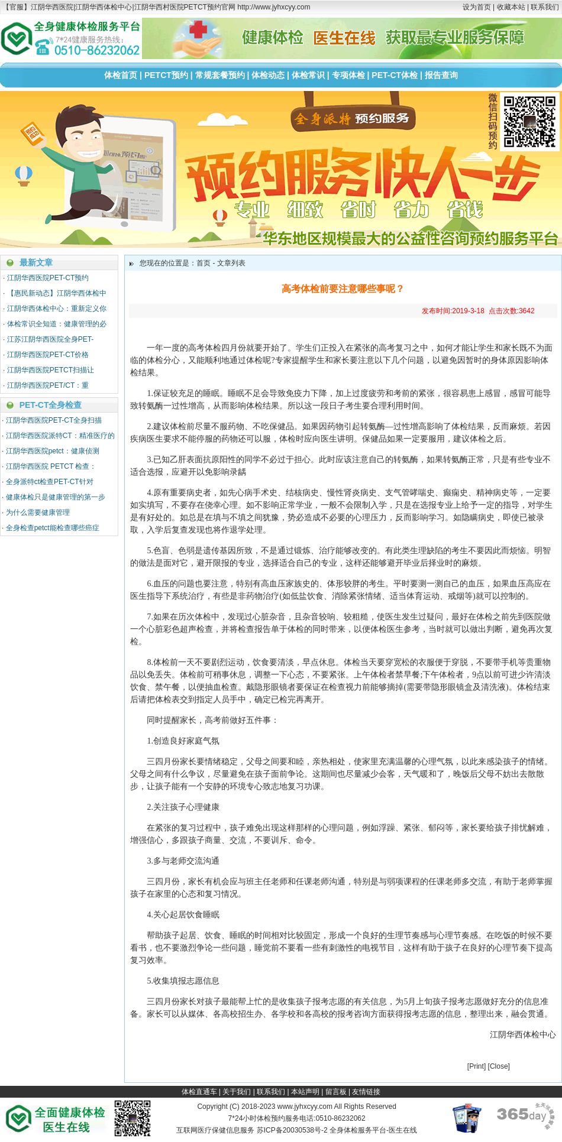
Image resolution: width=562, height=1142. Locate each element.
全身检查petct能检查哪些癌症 (52, 528)
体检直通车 (199, 1092)
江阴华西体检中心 (523, 1034)
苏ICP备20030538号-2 (292, 1130)
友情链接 (366, 1092)
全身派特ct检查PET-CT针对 (49, 482)
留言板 (336, 1092)
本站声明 (305, 1092)
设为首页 (477, 7)
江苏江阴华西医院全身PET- (50, 339)
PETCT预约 (166, 75)
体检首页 (120, 75)
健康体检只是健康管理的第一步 (55, 497)
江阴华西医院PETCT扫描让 (50, 370)
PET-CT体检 (395, 75)
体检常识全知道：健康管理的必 (56, 324)
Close (499, 1066)
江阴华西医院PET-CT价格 (48, 355)
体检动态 (268, 75)
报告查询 (441, 75)
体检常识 (308, 75)
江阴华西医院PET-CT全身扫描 (54, 420)
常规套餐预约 (220, 75)
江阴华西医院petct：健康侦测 (52, 451)
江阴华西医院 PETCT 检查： (51, 466)
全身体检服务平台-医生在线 (373, 1130)
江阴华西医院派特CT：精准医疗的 (60, 436)
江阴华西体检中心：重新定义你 (56, 308)
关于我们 (236, 1092)
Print (476, 1066)
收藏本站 (511, 7)
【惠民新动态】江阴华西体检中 (56, 293)
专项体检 (348, 75)
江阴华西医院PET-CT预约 (48, 278)
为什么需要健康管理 (38, 512)
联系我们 (545, 7)
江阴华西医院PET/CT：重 (48, 385)
